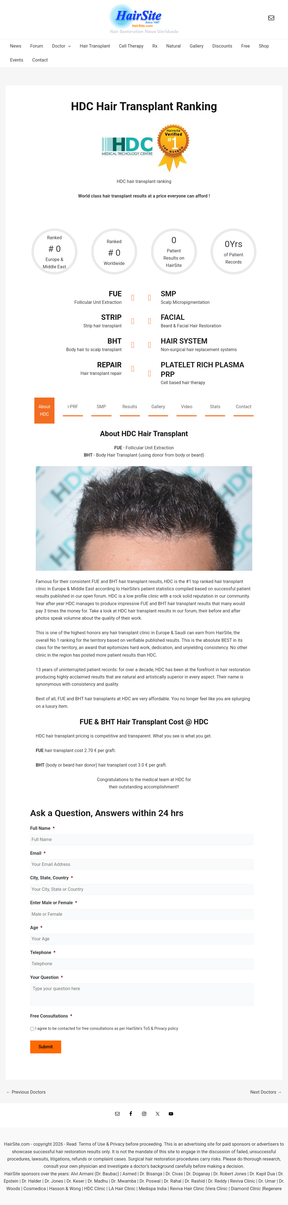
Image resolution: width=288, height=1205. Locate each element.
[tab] (44, 411)
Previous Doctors (26, 1093)
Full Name (42, 828)
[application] (68, 46)
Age (36, 928)
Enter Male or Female (53, 903)
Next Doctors (266, 1093)
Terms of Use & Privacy (102, 1144)
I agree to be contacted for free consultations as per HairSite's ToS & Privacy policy (106, 1029)
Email (38, 853)
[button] (61, 46)
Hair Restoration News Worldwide (144, 31)
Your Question (46, 977)
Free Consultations (51, 1016)
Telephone (43, 953)
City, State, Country (51, 878)
